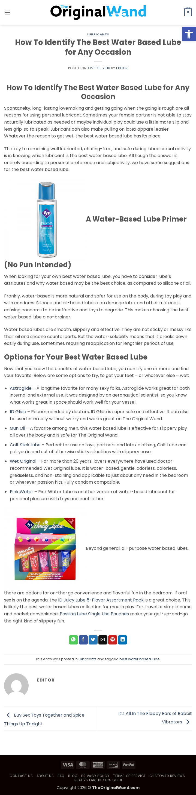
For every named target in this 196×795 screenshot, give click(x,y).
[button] (7, 12)
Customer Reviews (167, 775)
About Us (45, 775)
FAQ (61, 775)
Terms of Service (129, 775)
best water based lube (139, 659)
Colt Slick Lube (25, 445)
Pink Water (21, 492)
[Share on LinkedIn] (122, 639)
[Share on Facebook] (83, 639)
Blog (72, 775)
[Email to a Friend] (102, 639)
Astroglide (21, 388)
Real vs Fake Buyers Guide (98, 780)
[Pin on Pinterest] (112, 639)
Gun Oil (17, 428)
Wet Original (23, 461)
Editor (122, 68)
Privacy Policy (95, 775)
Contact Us (21, 775)
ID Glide (18, 412)
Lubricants (98, 34)
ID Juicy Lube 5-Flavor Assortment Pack (101, 600)
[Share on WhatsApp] (73, 639)
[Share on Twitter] (93, 639)
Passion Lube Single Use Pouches (94, 614)
